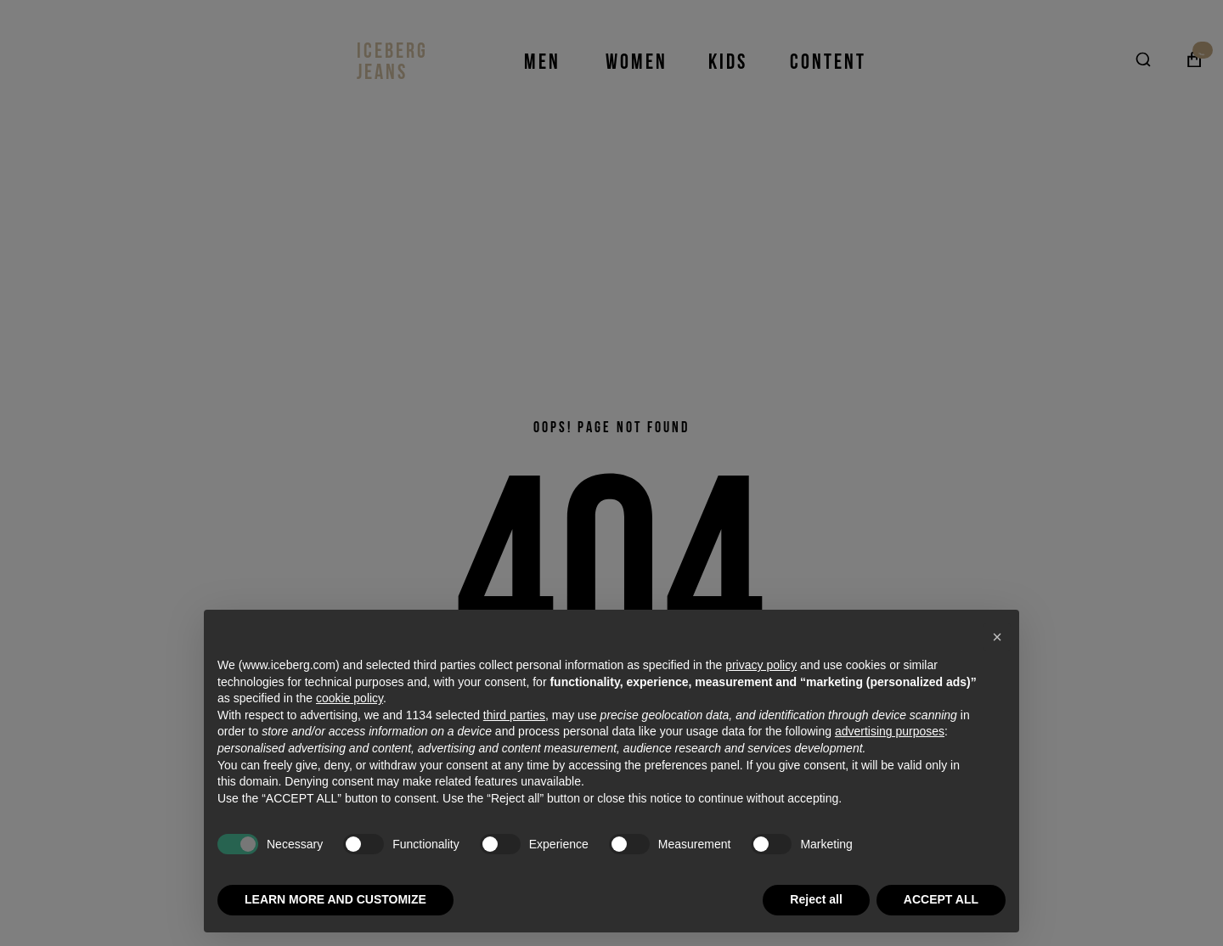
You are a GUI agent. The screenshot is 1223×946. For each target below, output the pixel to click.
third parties (514, 715)
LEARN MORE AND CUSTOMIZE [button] (335, 899)
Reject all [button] (816, 899)
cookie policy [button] (349, 698)
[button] (997, 636)
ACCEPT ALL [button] (941, 899)
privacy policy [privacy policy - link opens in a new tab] (761, 665)
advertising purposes (889, 731)
